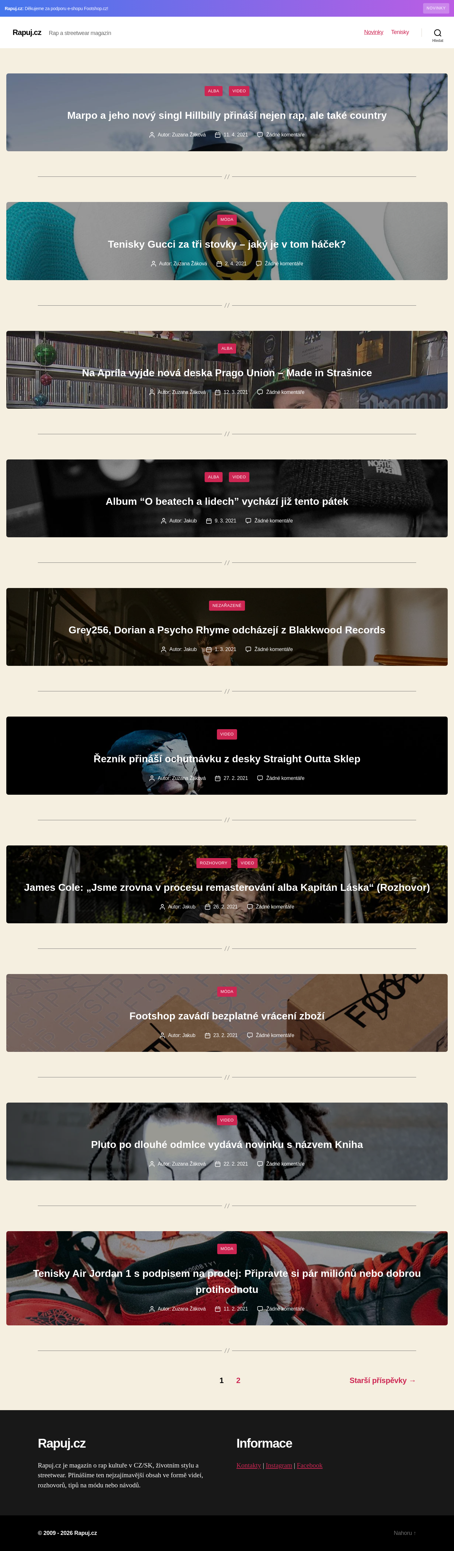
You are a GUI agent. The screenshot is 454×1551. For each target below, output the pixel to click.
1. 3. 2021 (225, 649)
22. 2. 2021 (236, 1164)
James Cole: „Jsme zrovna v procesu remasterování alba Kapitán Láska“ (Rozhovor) (227, 887)
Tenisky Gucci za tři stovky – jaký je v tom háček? (227, 244)
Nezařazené (227, 605)
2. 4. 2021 (236, 263)
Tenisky (400, 32)
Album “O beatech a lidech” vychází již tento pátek (227, 501)
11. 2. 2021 (236, 1309)
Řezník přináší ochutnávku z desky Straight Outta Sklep (227, 758)
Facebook (310, 1465)
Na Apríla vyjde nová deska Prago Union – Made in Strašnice (227, 372)
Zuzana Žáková (189, 134)
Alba (213, 91)
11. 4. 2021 (236, 134)
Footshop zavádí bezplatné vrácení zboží (227, 1016)
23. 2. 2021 (225, 1035)
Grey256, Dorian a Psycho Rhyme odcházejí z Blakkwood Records (227, 630)
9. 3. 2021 (225, 520)
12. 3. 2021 (236, 392)
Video (239, 91)
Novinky (373, 32)
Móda (227, 219)
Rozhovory (214, 863)
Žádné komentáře (285, 134)
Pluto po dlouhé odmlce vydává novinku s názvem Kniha (227, 1144)
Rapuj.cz (27, 32)
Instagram (279, 1465)
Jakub (190, 520)
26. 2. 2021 (225, 906)
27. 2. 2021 (236, 778)
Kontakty (248, 1465)
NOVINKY (436, 8)
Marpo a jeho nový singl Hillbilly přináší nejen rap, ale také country (227, 115)
